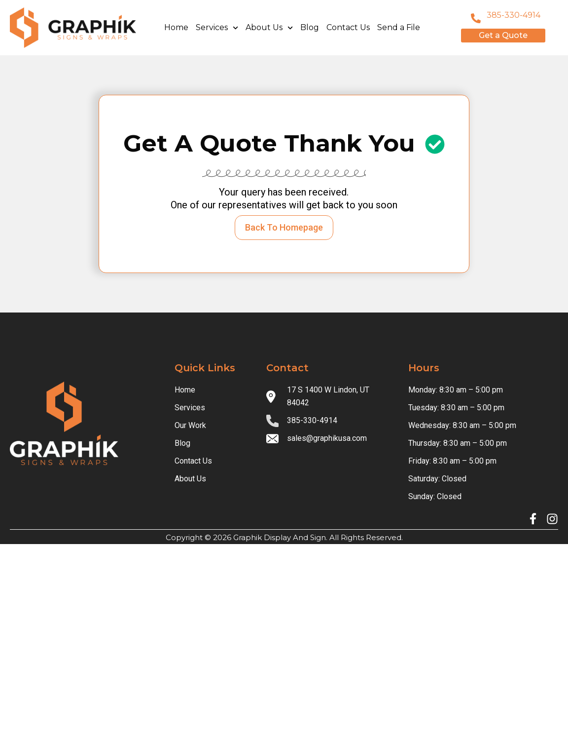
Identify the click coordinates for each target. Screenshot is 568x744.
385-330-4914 (513, 15)
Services (217, 27)
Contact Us (348, 27)
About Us (269, 27)
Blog (309, 27)
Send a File (398, 27)
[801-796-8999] (476, 18)
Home (176, 27)
